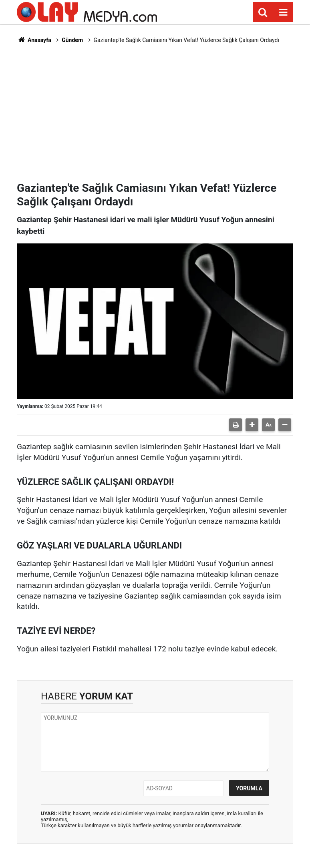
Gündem (72, 40)
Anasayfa (34, 40)
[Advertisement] (155, 112)
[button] (252, 424)
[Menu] (283, 12)
